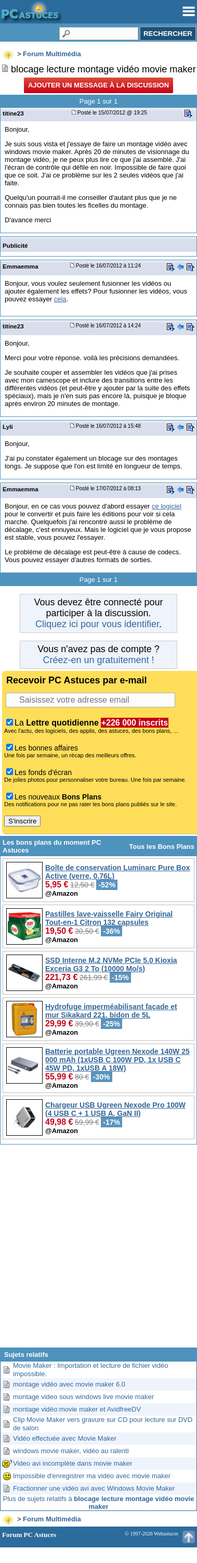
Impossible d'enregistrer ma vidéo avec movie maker (91, 1476)
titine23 (13, 113)
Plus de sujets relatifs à (98, 1502)
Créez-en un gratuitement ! (98, 660)
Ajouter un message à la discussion (98, 85)
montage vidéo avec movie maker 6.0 (69, 1384)
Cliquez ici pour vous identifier (97, 624)
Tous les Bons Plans (161, 846)
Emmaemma (20, 266)
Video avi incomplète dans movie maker (73, 1463)
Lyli (8, 426)
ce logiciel (166, 506)
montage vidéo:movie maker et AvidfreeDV (77, 1409)
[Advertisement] (98, 1250)
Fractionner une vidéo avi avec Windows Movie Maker (94, 1488)
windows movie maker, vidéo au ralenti (71, 1451)
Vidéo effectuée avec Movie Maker (64, 1438)
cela (60, 299)
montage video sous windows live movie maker (83, 1397)
